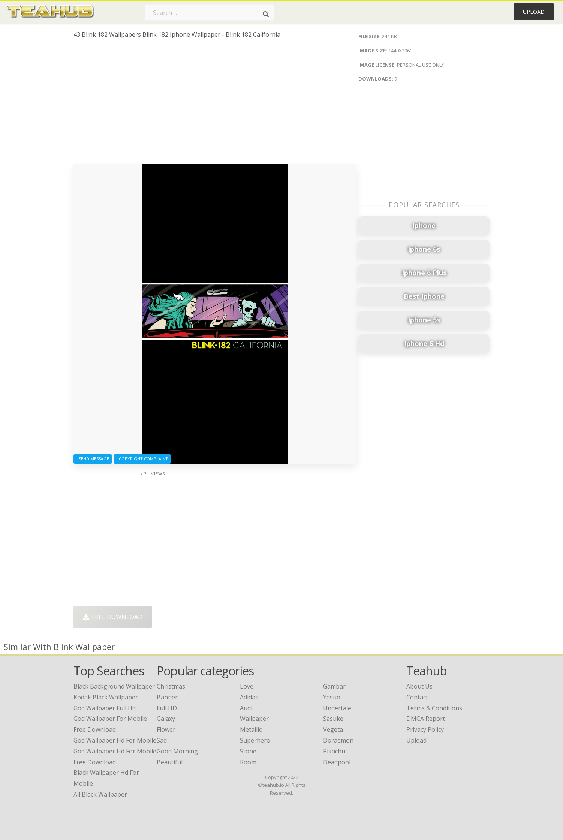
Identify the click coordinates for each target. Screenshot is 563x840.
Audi (246, 708)
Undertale (337, 708)
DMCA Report (425, 718)
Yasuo (331, 697)
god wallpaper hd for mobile (114, 740)
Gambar (334, 686)
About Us (419, 686)
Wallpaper (254, 718)
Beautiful (170, 762)
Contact (417, 697)
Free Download (112, 617)
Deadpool (336, 762)
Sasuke (333, 718)
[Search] (265, 14)
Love (246, 686)
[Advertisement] (214, 104)
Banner (167, 697)
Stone (248, 751)
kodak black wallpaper (105, 697)
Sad (162, 740)
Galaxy (166, 718)
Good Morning (177, 751)
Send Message (92, 458)
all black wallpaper (100, 794)
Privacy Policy (425, 729)
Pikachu (334, 751)
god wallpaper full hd (104, 708)
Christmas (171, 686)
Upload (534, 11)
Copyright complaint (142, 458)
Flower (166, 729)
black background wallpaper (114, 686)
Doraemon (338, 740)
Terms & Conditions (434, 708)
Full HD (167, 708)
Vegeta (333, 729)
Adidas (249, 697)
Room (248, 762)
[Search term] (209, 12)
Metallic (251, 729)
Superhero (255, 740)
